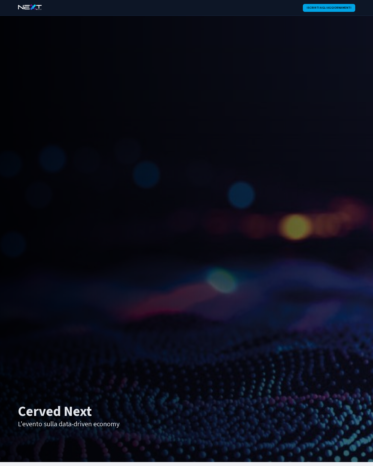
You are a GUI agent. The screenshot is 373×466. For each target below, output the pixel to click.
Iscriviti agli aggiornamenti (329, 8)
